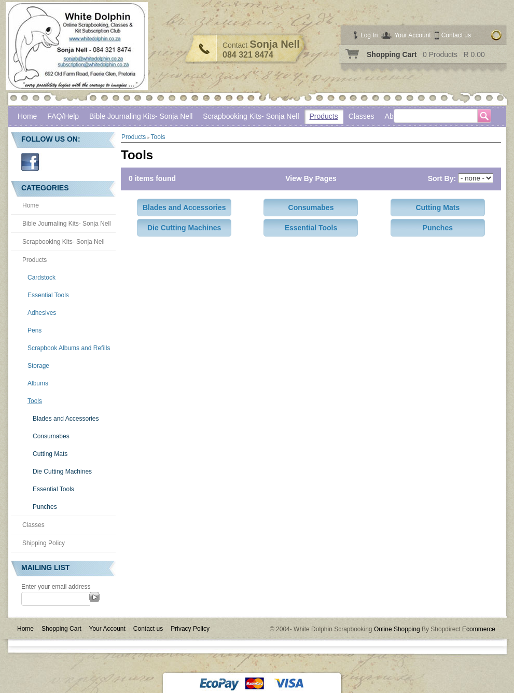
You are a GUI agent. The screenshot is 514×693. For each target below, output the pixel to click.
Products (324, 116)
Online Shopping (397, 629)
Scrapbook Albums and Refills (68, 348)
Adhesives (41, 312)
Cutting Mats (50, 454)
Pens (34, 330)
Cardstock (41, 277)
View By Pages (311, 178)
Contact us (456, 35)
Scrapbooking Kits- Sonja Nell (251, 116)
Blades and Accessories (66, 418)
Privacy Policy (190, 628)
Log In (369, 35)
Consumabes (51, 436)
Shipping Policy (43, 543)
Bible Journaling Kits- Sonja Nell (140, 116)
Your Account (412, 35)
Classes (33, 525)
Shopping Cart (391, 54)
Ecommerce (478, 629)
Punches (45, 506)
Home (27, 116)
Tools (34, 401)
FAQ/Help (63, 116)
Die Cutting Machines (62, 471)
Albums (37, 383)
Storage (38, 365)
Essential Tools (48, 295)
